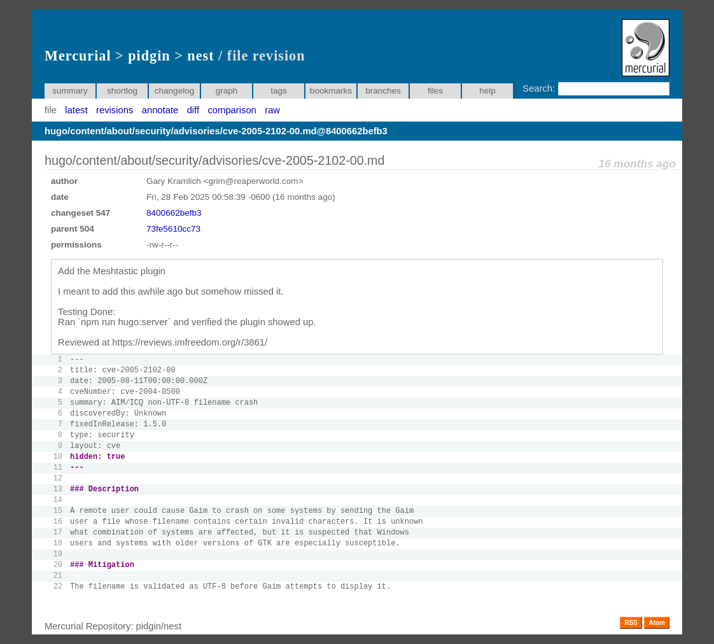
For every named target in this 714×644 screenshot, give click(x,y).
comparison (231, 110)
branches (383, 90)
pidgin (149, 56)
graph (227, 90)
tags (278, 90)
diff (193, 110)
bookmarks (331, 90)
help (487, 90)
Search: (538, 88)
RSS (631, 622)
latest (76, 110)
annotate (160, 110)
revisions (114, 110)
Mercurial (78, 56)
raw (272, 110)
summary (70, 90)
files (435, 90)
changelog (175, 90)
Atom (656, 622)
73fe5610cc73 (173, 229)
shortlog (122, 90)
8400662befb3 (174, 213)
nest (200, 56)
